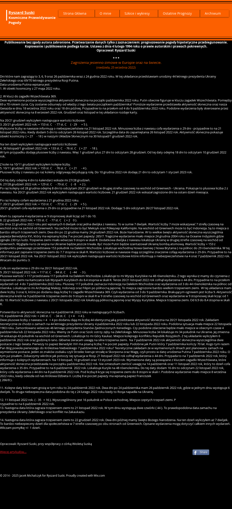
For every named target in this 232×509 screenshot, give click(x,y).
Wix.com (99, 475)
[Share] (200, 452)
